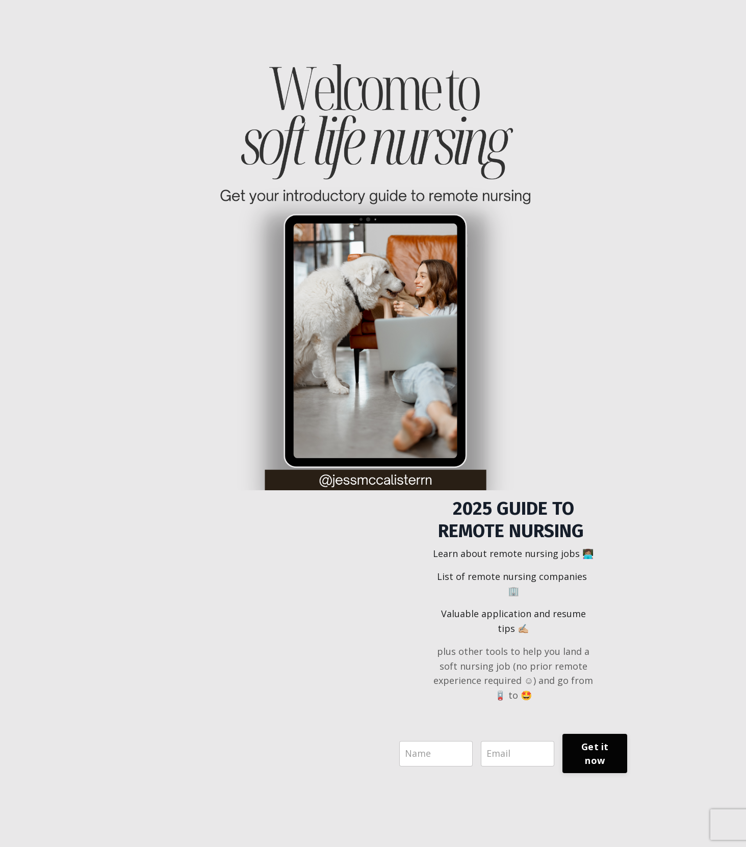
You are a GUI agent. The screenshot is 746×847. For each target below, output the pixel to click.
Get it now (595, 753)
